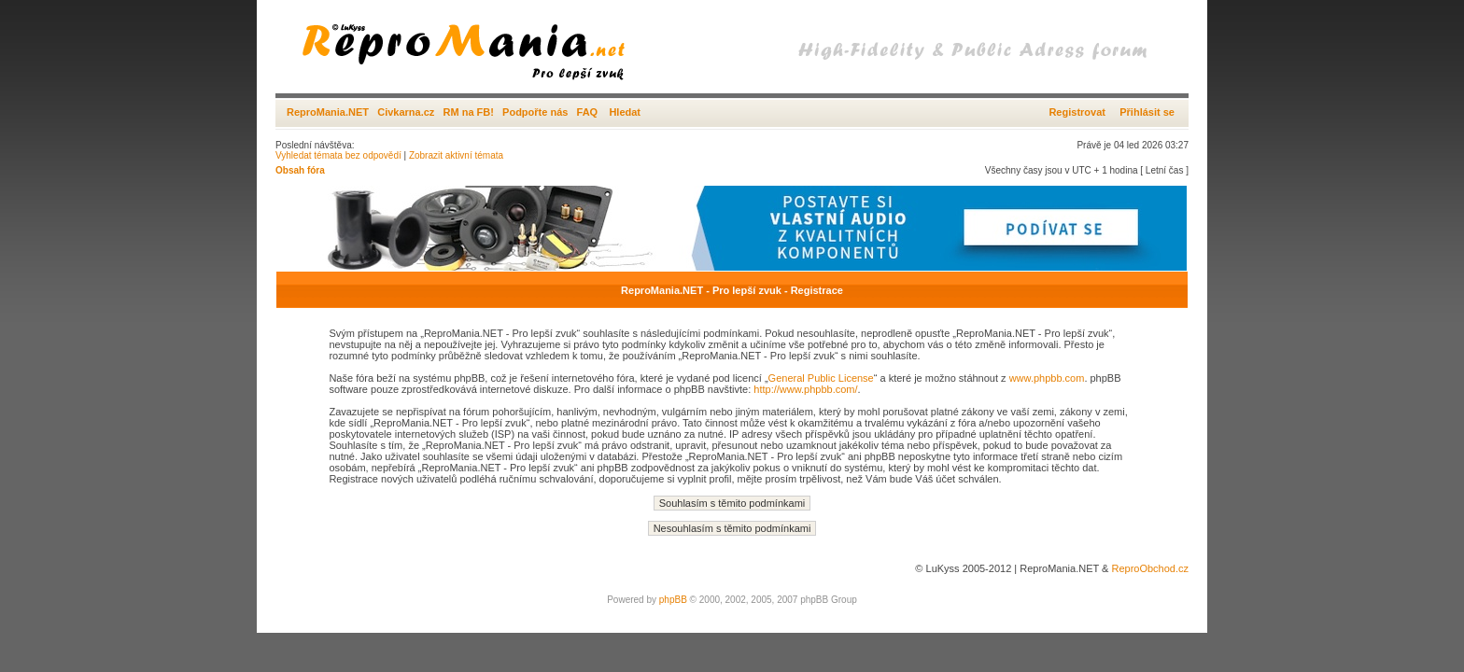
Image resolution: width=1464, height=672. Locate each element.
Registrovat (1077, 112)
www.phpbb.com (1047, 378)
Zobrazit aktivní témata (456, 155)
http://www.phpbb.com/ (805, 389)
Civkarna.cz (405, 112)
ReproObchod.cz (1150, 568)
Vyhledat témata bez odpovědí (338, 155)
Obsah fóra (300, 170)
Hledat (624, 112)
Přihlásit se (1147, 112)
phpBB (673, 600)
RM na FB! (468, 112)
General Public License (821, 378)
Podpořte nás (535, 112)
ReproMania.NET (328, 112)
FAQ (587, 112)
